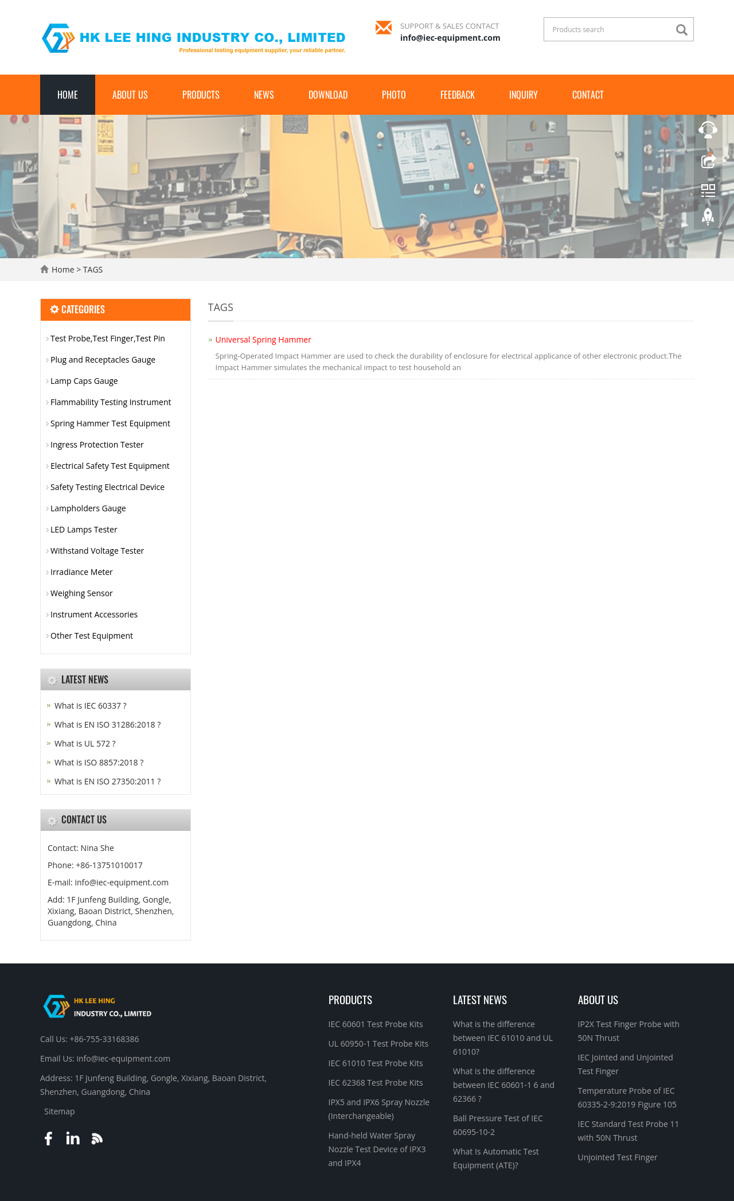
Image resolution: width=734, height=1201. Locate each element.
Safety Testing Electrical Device (107, 486)
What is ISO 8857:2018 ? (98, 762)
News (264, 95)
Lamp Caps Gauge (84, 380)
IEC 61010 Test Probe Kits (376, 1063)
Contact (588, 95)
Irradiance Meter (81, 571)
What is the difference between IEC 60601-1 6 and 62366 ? (504, 1085)
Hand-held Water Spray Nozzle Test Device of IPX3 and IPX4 (377, 1149)
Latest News (480, 999)
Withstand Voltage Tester (97, 550)
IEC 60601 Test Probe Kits (376, 1024)
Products (201, 95)
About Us (130, 95)
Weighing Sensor (81, 593)
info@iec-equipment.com (450, 37)
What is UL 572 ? (85, 743)
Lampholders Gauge (88, 508)
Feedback (457, 95)
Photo (394, 95)
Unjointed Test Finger (618, 1157)
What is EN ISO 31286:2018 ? (107, 724)
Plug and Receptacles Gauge (102, 359)
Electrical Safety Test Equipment (110, 465)
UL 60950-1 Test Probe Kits (379, 1043)
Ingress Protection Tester (97, 444)
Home (67, 95)
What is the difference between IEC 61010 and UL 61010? (503, 1038)
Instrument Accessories (94, 614)
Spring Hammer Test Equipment (110, 423)
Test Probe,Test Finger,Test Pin (107, 338)
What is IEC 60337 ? (90, 705)
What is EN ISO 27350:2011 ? (107, 781)
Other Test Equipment (91, 635)
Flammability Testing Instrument (110, 402)
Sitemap (59, 1111)
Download (328, 95)
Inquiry (523, 95)
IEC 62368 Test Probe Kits (376, 1082)
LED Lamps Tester (84, 529)
